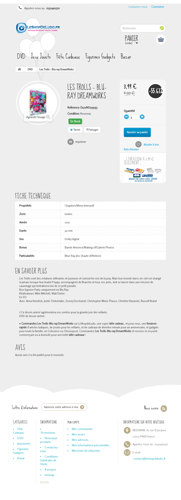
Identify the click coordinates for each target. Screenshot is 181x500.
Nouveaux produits (48, 440)
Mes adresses (80, 439)
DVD (21, 56)
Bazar (126, 56)
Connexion (157, 6)
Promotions (48, 432)
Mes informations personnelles (90, 445)
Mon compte (73, 422)
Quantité (129, 111)
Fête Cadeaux (68, 56)
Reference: (73, 107)
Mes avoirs (78, 434)
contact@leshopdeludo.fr (149, 458)
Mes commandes (82, 429)
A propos (50, 469)
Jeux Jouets (41, 56)
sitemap (49, 475)
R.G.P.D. (44, 482)
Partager (92, 129)
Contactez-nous (137, 6)
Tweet (75, 129)
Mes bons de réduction (86, 450)
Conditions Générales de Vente (49, 460)
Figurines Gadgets (100, 56)
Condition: (73, 113)
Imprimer (80, 141)
